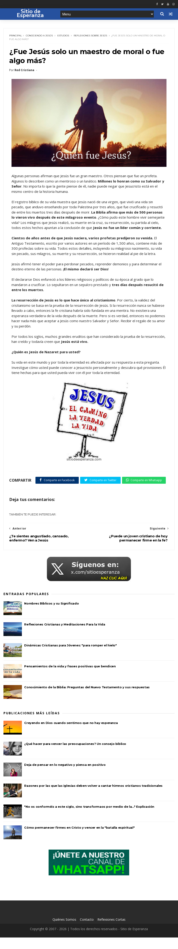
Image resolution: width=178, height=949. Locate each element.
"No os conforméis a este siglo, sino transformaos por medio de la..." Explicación (89, 818)
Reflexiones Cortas (111, 931)
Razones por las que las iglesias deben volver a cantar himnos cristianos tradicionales (93, 797)
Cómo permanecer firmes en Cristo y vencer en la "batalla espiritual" (79, 839)
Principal (15, 36)
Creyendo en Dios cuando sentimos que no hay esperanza (71, 734)
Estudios (63, 36)
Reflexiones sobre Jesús (90, 36)
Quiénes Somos (64, 931)
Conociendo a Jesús (39, 36)
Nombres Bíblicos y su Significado (51, 615)
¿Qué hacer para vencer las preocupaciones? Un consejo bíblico (75, 755)
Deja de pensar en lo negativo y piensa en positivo (64, 776)
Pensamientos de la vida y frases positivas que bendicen (70, 678)
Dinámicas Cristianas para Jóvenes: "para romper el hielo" (70, 657)
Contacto (87, 931)
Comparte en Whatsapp (33, 491)
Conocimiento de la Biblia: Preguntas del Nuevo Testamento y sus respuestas (86, 699)
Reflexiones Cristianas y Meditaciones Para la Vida (64, 636)
